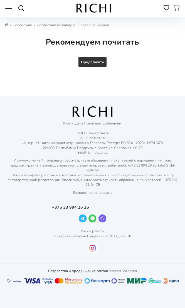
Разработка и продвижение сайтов (78, 270)
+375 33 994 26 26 (71, 207)
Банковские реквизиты (92, 192)
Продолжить (92, 62)
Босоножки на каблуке (56, 25)
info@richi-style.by (92, 152)
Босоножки (22, 25)
